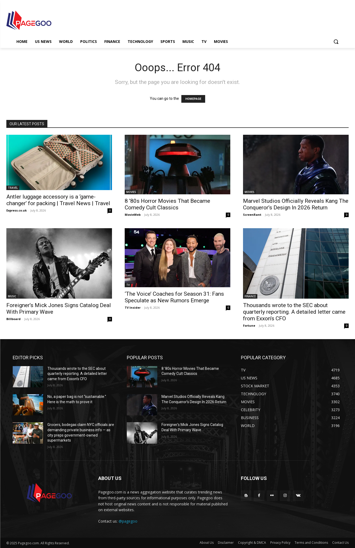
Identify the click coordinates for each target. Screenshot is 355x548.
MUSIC (12, 296)
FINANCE (250, 296)
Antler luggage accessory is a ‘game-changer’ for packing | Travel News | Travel (58, 200)
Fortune (249, 325)
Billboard (13, 319)
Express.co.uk (16, 210)
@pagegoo (128, 521)
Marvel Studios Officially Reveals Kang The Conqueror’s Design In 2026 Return (295, 204)
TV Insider (133, 307)
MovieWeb (133, 215)
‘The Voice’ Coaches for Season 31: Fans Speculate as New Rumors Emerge (174, 297)
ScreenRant (252, 215)
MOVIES (131, 192)
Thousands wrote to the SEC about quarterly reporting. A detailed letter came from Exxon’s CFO (294, 312)
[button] (336, 41)
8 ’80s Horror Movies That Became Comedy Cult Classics (167, 204)
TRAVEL (13, 188)
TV (128, 285)
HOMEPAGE (193, 99)
